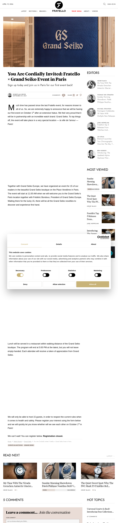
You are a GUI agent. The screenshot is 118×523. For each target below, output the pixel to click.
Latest (24, 11)
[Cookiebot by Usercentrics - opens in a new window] (99, 237)
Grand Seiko (29, 445)
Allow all (92, 284)
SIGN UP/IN (111, 4)
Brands (42, 11)
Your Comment (11, 517)
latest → (111, 456)
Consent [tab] (24, 244)
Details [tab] (59, 244)
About (86, 11)
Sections (33, 11)
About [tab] (93, 244)
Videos (95, 11)
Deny (25, 284)
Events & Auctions (15, 445)
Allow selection (59, 284)
